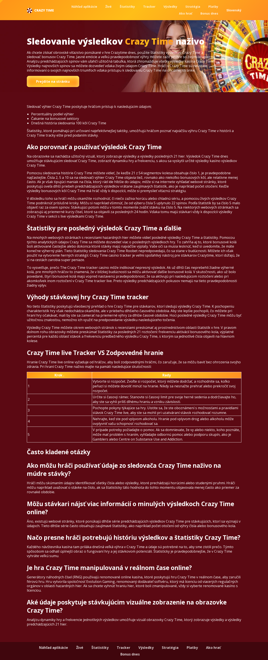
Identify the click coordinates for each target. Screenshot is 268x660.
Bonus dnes (209, 13)
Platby (213, 7)
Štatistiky (127, 7)
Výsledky (170, 7)
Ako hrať (185, 13)
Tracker (149, 7)
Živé (108, 7)
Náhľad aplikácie (84, 7)
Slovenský (233, 10)
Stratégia (192, 7)
